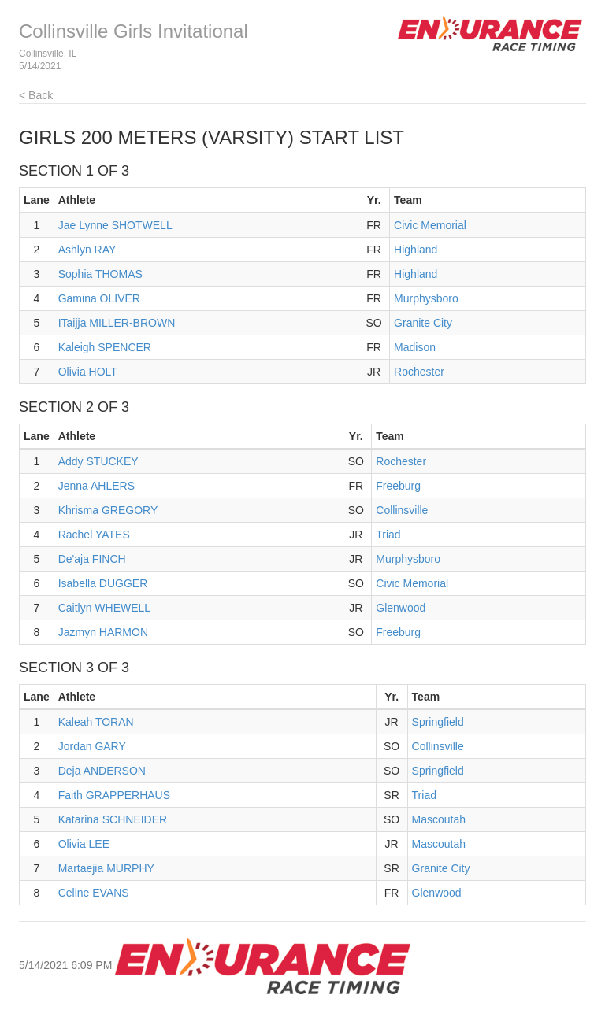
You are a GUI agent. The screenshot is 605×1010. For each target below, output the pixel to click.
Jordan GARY (92, 746)
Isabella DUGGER (103, 583)
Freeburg (398, 485)
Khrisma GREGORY (108, 510)
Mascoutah (439, 819)
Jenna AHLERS (96, 485)
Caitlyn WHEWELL (104, 607)
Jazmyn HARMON (103, 632)
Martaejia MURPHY (106, 868)
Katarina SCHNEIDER (113, 819)
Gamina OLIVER (99, 298)
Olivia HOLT (87, 371)
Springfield (438, 722)
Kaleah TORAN (96, 722)
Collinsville (402, 510)
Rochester (419, 371)
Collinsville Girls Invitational (133, 31)
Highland (415, 249)
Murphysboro (426, 298)
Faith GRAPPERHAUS (114, 795)
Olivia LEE (83, 844)
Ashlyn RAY (87, 249)
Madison (415, 347)
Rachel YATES (94, 534)
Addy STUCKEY (98, 461)
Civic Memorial (430, 225)
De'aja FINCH (92, 559)
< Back (36, 95)
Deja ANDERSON (102, 770)
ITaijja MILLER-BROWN (117, 322)
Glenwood (400, 607)
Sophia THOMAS (100, 274)
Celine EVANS (93, 892)
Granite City (423, 322)
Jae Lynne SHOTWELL (115, 225)
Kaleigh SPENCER (104, 347)
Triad (388, 534)
